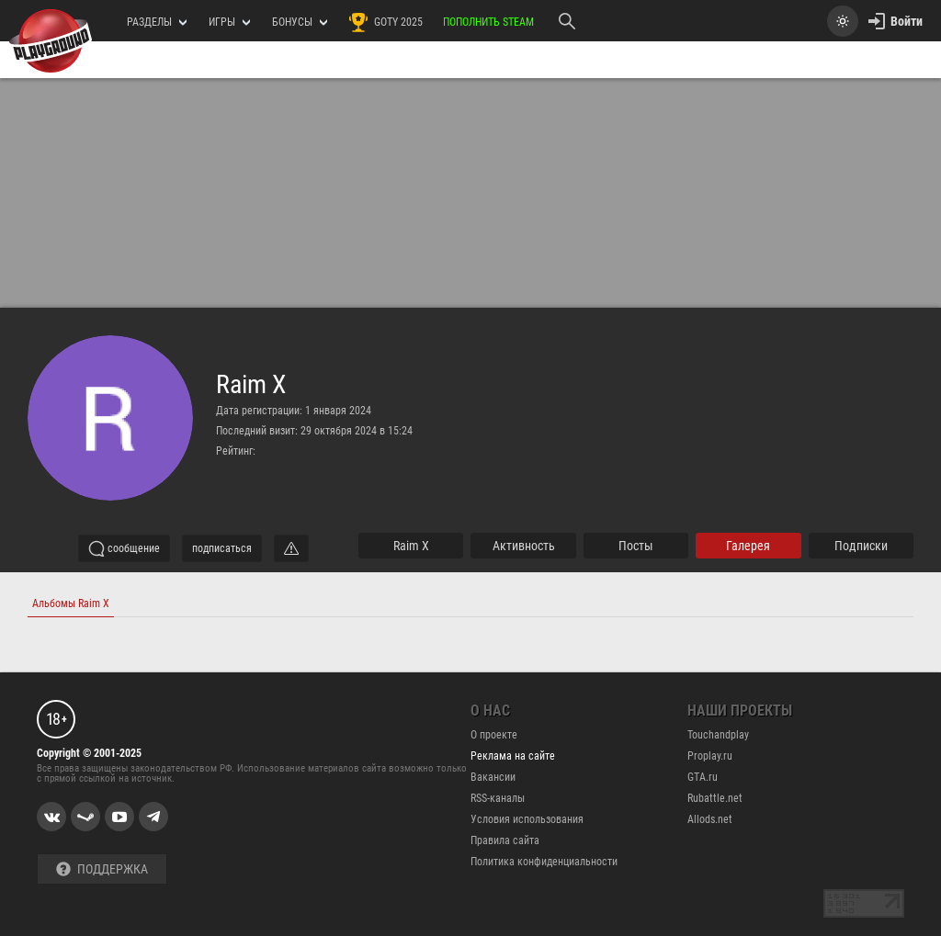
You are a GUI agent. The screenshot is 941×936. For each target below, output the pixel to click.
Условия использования (527, 819)
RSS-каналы (497, 798)
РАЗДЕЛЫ (157, 22)
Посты (635, 545)
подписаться (222, 548)
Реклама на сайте (512, 756)
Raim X (251, 385)
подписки (861, 545)
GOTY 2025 (385, 22)
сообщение (124, 548)
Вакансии (493, 777)
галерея (748, 545)
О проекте (493, 734)
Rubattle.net (715, 798)
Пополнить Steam (488, 22)
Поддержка (102, 869)
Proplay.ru (709, 756)
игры (229, 22)
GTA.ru (702, 777)
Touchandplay (718, 734)
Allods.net (709, 819)
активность (524, 545)
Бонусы (299, 22)
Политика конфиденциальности (544, 861)
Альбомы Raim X (70, 603)
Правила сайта (504, 840)
